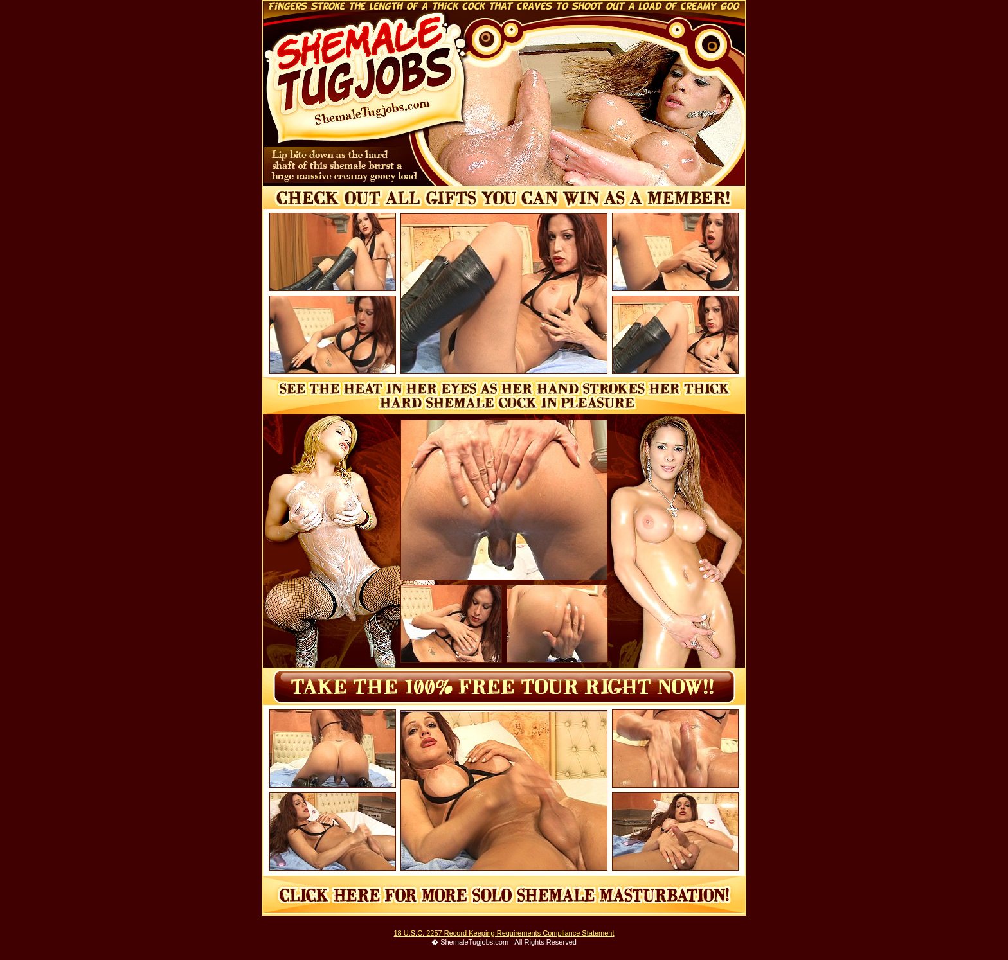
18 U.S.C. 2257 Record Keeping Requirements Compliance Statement (503, 933)
